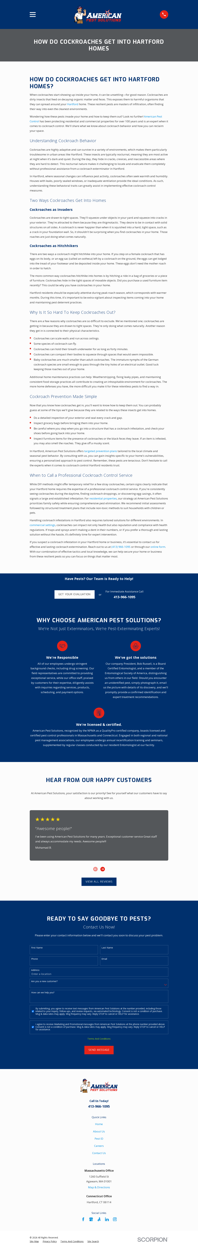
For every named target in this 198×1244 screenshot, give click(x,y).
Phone (34, 959)
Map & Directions (99, 1187)
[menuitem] (34, 1242)
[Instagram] (115, 1219)
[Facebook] (83, 1219)
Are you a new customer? (44, 981)
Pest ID (99, 1138)
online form (157, 547)
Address (35, 970)
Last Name (107, 947)
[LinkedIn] (107, 1219)
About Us (99, 1131)
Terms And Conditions (99, 1038)
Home (99, 1124)
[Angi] (99, 1219)
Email (104, 959)
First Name (37, 947)
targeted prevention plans (100, 451)
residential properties (103, 498)
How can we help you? (42, 992)
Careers (99, 1146)
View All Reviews (99, 881)
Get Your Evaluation (74, 594)
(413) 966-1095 (121, 547)
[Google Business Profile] (91, 1219)
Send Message (99, 1050)
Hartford (72, 104)
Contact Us (99, 1153)
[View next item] (102, 869)
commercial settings (42, 525)
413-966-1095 (124, 597)
